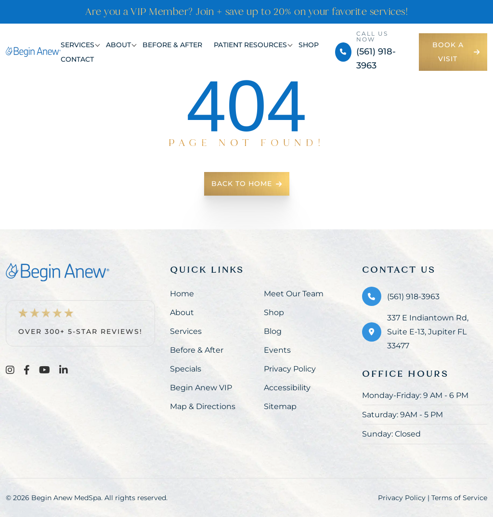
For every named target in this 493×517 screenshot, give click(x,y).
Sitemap (280, 406)
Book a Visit (456, 51)
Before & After (172, 44)
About (118, 44)
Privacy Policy (290, 368)
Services (77, 44)
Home (182, 293)
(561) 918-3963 (413, 296)
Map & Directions (202, 406)
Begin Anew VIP (201, 387)
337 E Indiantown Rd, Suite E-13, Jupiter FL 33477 (427, 331)
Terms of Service (459, 497)
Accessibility (287, 387)
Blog (273, 331)
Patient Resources (250, 44)
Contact (77, 59)
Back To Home (246, 183)
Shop (308, 44)
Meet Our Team (294, 293)
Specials (185, 368)
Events (277, 350)
